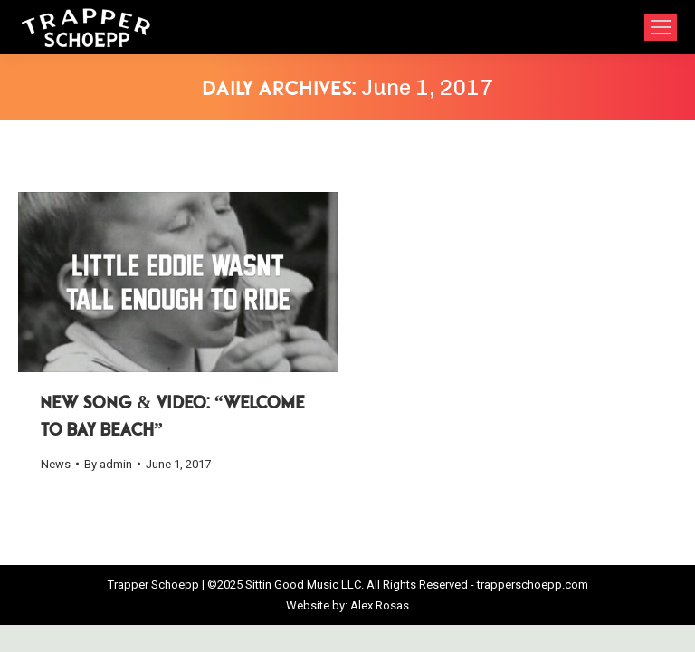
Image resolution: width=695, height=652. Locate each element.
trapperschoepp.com (532, 584)
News (56, 464)
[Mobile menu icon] (660, 27)
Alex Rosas (379, 605)
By (108, 464)
